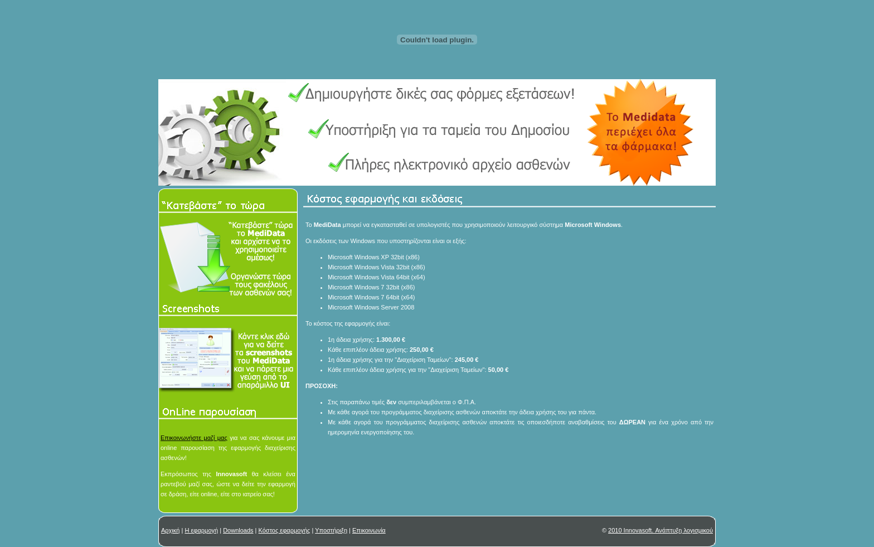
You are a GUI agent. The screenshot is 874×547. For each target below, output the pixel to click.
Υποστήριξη (331, 530)
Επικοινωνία (369, 530)
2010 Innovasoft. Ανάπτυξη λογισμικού (660, 530)
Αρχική (170, 530)
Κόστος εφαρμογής (284, 530)
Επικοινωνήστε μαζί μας (194, 437)
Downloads (238, 530)
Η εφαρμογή (201, 530)
